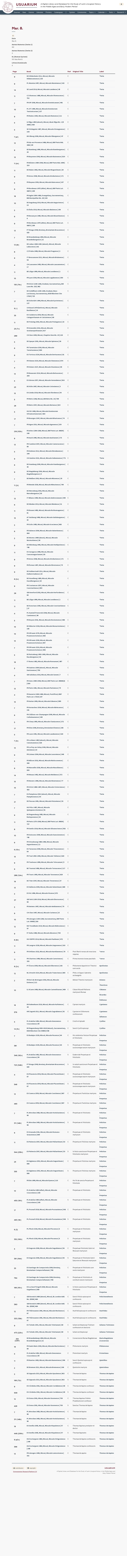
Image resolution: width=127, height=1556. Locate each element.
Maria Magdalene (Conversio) (106, 1339)
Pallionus (103, 1000)
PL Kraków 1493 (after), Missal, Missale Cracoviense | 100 (42, 1191)
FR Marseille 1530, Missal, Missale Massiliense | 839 (45, 768)
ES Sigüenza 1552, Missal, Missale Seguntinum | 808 (45, 1162)
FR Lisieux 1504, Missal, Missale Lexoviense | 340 (45, 754)
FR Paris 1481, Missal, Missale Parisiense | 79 (44, 688)
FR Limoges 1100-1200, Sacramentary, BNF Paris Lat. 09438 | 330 (45, 920)
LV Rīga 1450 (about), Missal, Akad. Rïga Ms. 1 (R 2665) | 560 (45, 123)
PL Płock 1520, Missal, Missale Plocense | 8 (43, 1229)
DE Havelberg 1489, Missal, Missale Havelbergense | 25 (40, 579)
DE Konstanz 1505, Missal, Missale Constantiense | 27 (46, 607)
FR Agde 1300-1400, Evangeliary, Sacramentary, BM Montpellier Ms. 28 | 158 (45, 196)
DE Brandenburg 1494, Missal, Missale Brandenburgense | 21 (41, 238)
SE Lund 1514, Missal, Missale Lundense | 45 (43, 89)
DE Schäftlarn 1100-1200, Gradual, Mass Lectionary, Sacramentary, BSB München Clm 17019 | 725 (44, 293)
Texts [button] (111, 12)
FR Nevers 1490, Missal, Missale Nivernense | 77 (45, 781)
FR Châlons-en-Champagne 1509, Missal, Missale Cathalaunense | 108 (46, 715)
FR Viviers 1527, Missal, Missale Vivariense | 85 (44, 367)
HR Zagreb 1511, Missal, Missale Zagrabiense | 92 (46, 1011)
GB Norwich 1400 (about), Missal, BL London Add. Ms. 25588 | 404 (46, 1297)
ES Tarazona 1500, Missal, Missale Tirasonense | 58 (45, 850)
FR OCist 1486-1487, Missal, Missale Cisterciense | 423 (46, 788)
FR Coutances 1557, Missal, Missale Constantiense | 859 (40, 586)
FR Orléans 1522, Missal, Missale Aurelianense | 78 (46, 951)
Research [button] (121, 12)
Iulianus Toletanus (106, 1325)
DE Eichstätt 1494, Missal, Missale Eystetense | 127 (45, 301)
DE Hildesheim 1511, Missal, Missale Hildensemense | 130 (41, 77)
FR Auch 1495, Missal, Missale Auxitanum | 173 (44, 438)
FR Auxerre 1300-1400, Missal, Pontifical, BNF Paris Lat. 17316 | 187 (44, 695)
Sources (17, 12)
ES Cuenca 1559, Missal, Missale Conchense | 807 (45, 1093)
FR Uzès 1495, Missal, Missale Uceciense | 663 (44, 524)
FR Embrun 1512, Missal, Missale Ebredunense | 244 (45, 452)
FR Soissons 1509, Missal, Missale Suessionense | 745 (46, 836)
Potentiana (103, 1353)
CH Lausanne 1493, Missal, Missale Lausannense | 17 (46, 265)
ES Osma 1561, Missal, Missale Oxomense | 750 (45, 1398)
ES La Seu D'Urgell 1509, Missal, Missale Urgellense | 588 (42, 1288)
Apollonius (103, 966)
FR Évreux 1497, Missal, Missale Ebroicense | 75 (45, 565)
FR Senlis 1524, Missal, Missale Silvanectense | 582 (46, 828)
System (72, 12)
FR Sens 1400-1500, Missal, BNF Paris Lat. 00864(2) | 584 (46, 682)
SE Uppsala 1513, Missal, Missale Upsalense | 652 (45, 1373)
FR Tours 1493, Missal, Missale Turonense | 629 (45, 874)
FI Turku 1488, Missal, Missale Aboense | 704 (43, 933)
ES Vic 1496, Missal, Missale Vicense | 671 (42, 893)
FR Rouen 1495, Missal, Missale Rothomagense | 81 (45, 511)
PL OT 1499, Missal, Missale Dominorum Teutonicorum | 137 (42, 110)
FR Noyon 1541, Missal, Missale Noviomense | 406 (46, 620)
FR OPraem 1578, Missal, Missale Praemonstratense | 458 (39, 634)
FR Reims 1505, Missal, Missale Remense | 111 (44, 116)
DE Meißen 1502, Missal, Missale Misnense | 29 (44, 478)
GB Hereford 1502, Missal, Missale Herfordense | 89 (45, 593)
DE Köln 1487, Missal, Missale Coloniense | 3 (44, 386)
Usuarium (26, 5)
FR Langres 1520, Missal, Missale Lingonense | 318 (46, 945)
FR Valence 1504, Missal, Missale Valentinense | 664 (45, 531)
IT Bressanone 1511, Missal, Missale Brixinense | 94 (45, 258)
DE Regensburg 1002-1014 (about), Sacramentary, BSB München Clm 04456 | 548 (46, 1029)
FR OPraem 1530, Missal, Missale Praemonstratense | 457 (39, 641)
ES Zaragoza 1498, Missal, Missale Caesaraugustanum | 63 (40, 553)
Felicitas (102, 1035)
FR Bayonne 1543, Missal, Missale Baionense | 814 (46, 156)
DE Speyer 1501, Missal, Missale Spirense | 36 (44, 341)
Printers (49, 12)
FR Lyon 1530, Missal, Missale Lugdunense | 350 (45, 278)
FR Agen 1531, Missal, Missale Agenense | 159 (44, 424)
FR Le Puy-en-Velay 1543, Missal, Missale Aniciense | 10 (42, 748)
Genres (31, 12)
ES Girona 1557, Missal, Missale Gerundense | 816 (45, 380)
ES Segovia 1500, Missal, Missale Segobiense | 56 (45, 1248)
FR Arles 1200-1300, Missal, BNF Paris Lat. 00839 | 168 (45, 432)
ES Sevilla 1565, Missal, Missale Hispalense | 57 (45, 1426)
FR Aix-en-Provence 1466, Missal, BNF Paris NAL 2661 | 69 (45, 143)
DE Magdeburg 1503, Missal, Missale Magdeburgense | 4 (41, 472)
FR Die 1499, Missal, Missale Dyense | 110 (42, 1180)
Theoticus (103, 985)
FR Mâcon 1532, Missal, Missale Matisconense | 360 (45, 761)
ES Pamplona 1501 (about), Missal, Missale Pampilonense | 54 (43, 795)
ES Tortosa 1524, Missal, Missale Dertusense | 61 (45, 354)
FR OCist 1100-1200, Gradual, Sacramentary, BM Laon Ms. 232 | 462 (45, 285)
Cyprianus (103, 1004)
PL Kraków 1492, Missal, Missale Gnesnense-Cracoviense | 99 (44, 1022)
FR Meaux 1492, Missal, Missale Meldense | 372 (44, 774)
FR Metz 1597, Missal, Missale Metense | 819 (43, 405)
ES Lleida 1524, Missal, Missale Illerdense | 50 (44, 392)
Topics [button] (91, 12)
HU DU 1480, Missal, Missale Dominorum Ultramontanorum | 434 (42, 412)
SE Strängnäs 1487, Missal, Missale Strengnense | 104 (46, 130)
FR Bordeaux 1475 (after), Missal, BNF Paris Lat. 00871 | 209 (45, 189)
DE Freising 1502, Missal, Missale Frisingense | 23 (45, 322)
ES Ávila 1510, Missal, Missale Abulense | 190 (44, 209)
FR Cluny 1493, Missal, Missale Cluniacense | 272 (45, 721)
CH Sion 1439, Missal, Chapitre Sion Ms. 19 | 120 (45, 335)
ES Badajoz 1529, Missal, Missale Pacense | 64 (44, 1035)
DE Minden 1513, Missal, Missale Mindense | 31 (44, 504)
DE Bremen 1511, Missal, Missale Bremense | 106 (45, 1367)
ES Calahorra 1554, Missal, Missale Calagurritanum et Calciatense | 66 (40, 316)
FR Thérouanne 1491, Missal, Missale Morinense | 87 (46, 1312)
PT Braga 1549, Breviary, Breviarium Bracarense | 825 (46, 231)
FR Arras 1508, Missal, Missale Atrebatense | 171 (45, 176)
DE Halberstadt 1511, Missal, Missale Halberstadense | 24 (41, 572)
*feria (101, 76)
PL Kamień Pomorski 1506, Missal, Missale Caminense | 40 (43, 614)
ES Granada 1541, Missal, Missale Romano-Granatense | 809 (43, 1133)
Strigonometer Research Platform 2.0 (25, 1471)
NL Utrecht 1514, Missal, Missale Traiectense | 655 (46, 973)
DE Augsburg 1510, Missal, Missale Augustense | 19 (45, 203)
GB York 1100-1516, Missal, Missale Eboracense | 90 (45, 900)
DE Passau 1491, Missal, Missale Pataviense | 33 (45, 801)
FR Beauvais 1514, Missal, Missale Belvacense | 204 (45, 374)
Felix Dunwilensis (106, 1296)
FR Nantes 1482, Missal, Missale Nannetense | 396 (46, 1360)
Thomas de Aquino (106, 1373)
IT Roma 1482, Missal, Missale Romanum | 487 (44, 661)
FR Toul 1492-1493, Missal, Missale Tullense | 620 (45, 856)
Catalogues (58, 12)
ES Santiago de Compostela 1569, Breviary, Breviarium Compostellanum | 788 (43, 1268)
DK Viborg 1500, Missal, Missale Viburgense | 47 (45, 136)
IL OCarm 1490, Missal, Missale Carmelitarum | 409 (46, 989)
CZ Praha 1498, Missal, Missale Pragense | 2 (43, 251)
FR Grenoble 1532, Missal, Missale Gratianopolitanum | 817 (40, 329)
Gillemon (103, 1017)
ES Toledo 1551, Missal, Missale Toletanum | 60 (45, 1325)
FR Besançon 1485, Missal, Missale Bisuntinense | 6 (46, 217)
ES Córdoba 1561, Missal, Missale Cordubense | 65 (46, 1386)
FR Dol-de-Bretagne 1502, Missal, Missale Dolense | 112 (43, 981)
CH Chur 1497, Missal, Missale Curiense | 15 (43, 912)
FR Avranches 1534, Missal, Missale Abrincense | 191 (45, 708)
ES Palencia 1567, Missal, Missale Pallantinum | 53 (46, 1142)
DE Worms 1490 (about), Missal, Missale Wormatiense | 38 (42, 539)
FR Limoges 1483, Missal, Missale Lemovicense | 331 (45, 1454)
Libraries (40, 12)
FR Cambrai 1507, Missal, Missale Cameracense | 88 (45, 445)
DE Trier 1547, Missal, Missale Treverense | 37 (44, 881)
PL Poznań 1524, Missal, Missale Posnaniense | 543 (46, 1209)
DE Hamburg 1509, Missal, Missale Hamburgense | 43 (46, 465)
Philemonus (104, 1346)
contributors (18, 1468)
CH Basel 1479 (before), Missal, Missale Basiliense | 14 (42, 309)
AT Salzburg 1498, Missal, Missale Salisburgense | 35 (46, 518)
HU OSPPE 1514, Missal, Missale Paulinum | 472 (45, 939)
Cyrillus (102, 1021)
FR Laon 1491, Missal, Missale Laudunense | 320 (45, 734)
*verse (102, 951)
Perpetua (103, 1040)
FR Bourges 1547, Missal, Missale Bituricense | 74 (45, 418)
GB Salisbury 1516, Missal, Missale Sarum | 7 (44, 675)
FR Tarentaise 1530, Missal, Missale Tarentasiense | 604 (40, 348)
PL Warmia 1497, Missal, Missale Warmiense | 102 (45, 83)
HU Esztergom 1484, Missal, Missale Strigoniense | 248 (46, 1440)
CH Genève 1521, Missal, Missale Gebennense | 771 (46, 458)
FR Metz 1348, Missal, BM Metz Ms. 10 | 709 (43, 399)
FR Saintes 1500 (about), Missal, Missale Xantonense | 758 (42, 668)
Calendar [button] (101, 12)
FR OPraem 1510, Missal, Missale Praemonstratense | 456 (39, 648)
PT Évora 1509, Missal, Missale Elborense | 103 (44, 966)
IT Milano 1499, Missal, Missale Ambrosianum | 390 (46, 498)
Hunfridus (103, 1311)
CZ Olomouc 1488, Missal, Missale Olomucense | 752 (45, 96)
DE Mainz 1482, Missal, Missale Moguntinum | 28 (45, 170)
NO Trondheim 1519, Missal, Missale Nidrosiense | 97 (46, 927)
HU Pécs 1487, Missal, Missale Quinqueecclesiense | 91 (38, 808)
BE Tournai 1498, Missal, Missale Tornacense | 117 (46, 868)
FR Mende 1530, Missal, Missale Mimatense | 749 (45, 484)
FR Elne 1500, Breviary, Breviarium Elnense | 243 (45, 728)
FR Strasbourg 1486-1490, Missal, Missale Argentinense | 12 (43, 843)
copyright (31, 1468)
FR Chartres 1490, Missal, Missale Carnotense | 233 (45, 959)
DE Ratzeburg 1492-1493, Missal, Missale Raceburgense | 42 (42, 655)
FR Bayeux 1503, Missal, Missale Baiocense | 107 (45, 182)
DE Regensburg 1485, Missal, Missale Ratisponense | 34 (41, 815)
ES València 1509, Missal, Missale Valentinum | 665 (46, 887)
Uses (24, 12)
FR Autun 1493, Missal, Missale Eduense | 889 (44, 701)
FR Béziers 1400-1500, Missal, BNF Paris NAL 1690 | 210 (46, 164)
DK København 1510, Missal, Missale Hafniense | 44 (45, 1005)
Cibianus (102, 989)
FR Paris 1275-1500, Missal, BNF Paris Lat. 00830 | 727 (45, 822)
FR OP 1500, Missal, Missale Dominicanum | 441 (45, 102)
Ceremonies (81, 12)
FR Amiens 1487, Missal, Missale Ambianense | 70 (45, 906)
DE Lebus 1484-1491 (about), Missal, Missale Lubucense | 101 (44, 245)
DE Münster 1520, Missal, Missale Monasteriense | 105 (46, 627)
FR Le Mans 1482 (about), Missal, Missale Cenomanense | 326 (42, 741)
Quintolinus (104, 1367)
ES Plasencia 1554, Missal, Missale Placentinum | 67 (45, 1075)
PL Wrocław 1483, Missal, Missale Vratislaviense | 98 (46, 1114)
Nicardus (102, 995)
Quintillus (103, 1360)
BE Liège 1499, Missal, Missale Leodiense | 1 (43, 271)
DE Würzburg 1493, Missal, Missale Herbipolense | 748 (46, 546)
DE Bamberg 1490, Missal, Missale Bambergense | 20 (46, 150)
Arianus (102, 980)
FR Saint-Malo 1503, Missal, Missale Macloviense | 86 (46, 1347)
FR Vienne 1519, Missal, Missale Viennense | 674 (45, 361)
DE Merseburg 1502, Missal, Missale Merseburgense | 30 (40, 492)
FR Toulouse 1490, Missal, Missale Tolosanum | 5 (45, 862)
